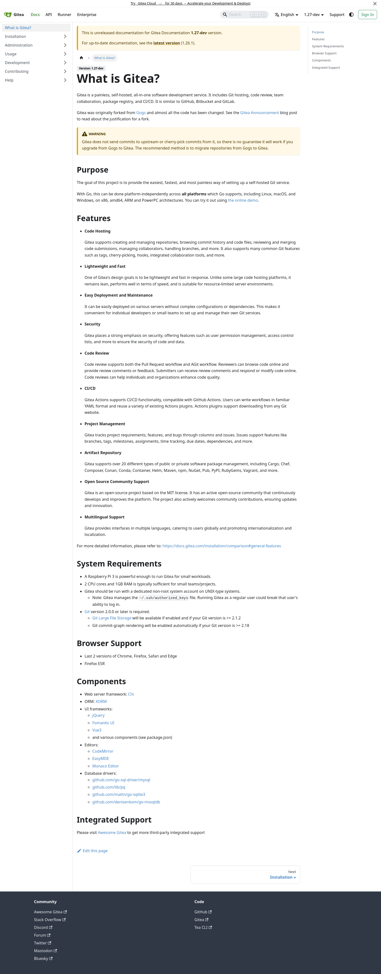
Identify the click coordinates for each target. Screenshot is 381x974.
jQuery (98, 715)
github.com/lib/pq (108, 787)
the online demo (243, 200)
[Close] (375, 3)
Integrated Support (326, 67)
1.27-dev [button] (312, 14)
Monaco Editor (105, 766)
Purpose (318, 32)
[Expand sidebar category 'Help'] (65, 80)
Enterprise (86, 14)
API (49, 14)
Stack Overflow (50, 919)
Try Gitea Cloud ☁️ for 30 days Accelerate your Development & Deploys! (190, 3)
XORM (101, 701)
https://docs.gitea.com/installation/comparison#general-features (222, 546)
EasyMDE (100, 758)
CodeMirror (102, 751)
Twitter (42, 943)
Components (321, 60)
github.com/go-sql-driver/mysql (121, 780)
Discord (43, 927)
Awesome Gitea (112, 832)
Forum (42, 935)
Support (337, 14)
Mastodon (45, 950)
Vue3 (97, 730)
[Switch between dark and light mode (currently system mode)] (351, 14)
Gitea (201, 919)
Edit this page (92, 850)
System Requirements (328, 46)
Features (318, 39)
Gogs (141, 112)
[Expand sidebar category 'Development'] (65, 63)
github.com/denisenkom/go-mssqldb (126, 802)
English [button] (284, 14)
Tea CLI (203, 927)
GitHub (203, 912)
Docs (35, 14)
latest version (166, 43)
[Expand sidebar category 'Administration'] (65, 45)
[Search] (244, 14)
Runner (64, 14)
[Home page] (81, 58)
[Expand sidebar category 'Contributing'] (65, 71)
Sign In (367, 14)
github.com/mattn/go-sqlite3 (118, 794)
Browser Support (324, 53)
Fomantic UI (103, 722)
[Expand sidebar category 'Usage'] (65, 54)
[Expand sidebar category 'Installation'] (65, 36)
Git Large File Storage (111, 618)
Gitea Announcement (259, 112)
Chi (131, 694)
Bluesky (43, 958)
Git (87, 611)
